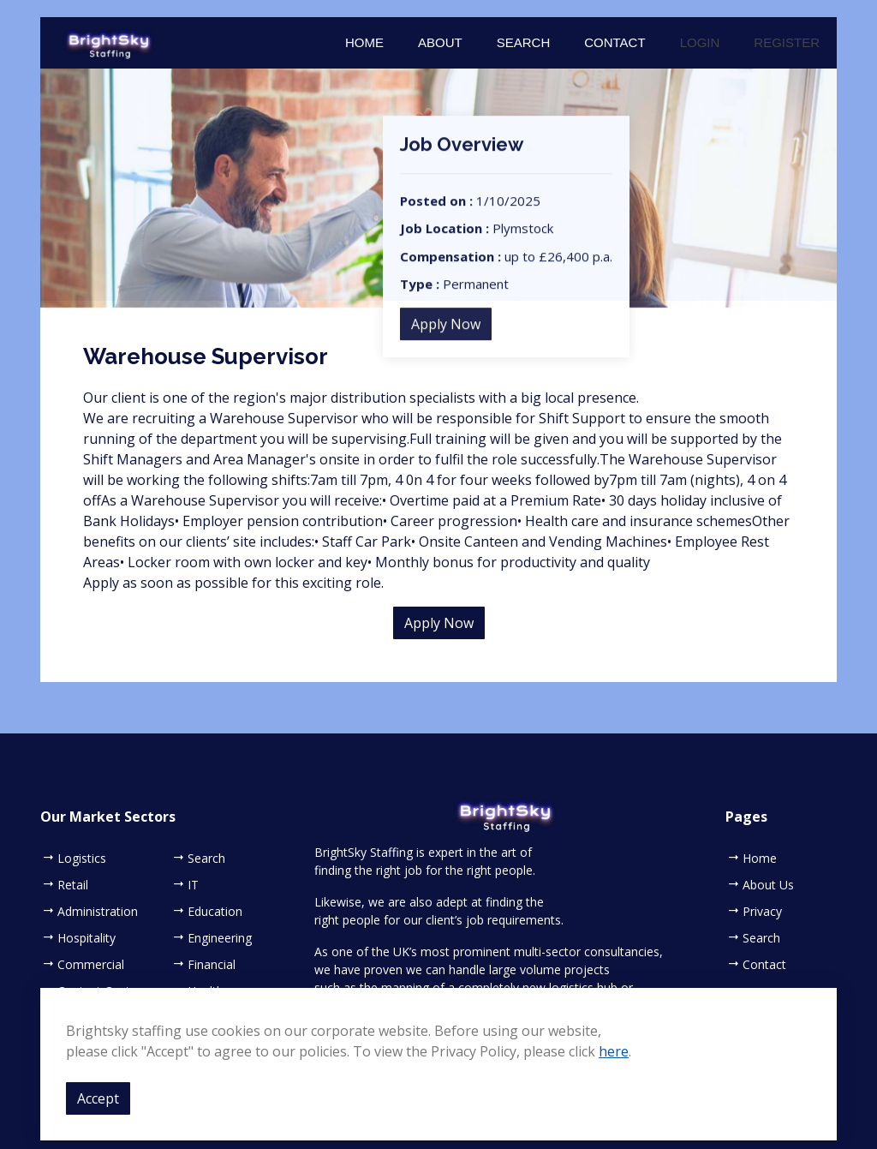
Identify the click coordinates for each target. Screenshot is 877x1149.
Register (787, 42)
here (614, 1051)
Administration (97, 912)
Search (524, 42)
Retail (72, 885)
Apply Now (445, 335)
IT (193, 885)
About (440, 42)
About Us (768, 885)
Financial (212, 965)
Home (364, 42)
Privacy (762, 912)
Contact (614, 42)
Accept (98, 1098)
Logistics (81, 859)
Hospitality (86, 938)
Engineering (220, 938)
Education (215, 912)
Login (700, 42)
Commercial (90, 965)
